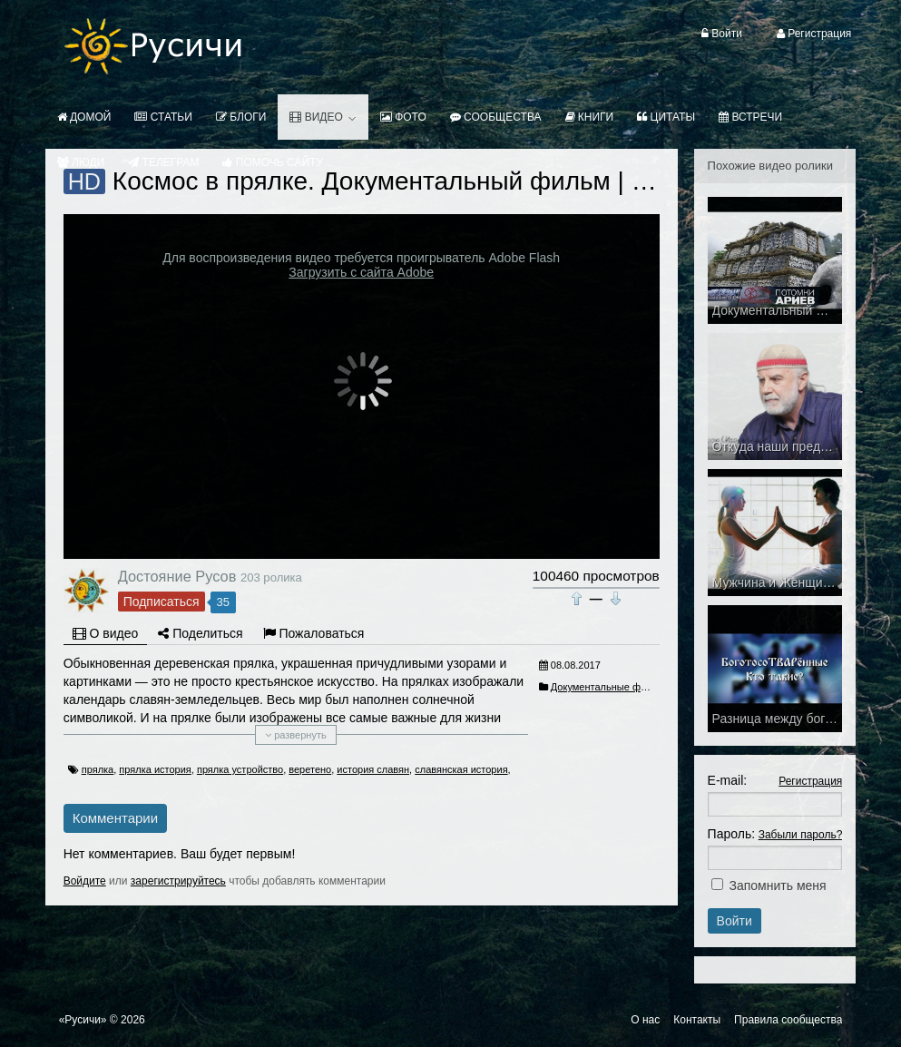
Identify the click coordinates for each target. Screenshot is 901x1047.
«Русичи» (83, 1019)
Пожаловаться (314, 633)
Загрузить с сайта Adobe (361, 272)
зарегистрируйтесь (178, 881)
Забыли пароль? (801, 834)
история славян (373, 769)
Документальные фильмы (611, 686)
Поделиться (200, 633)
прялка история (155, 769)
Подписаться (161, 601)
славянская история (461, 769)
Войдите (85, 881)
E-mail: (728, 780)
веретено (310, 769)
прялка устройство (240, 769)
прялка (98, 769)
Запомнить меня (778, 885)
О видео (106, 633)
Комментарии (115, 818)
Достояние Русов (177, 576)
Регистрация (810, 781)
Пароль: (731, 834)
